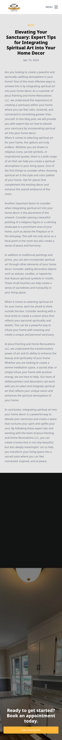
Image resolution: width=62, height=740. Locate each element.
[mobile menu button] (56, 7)
